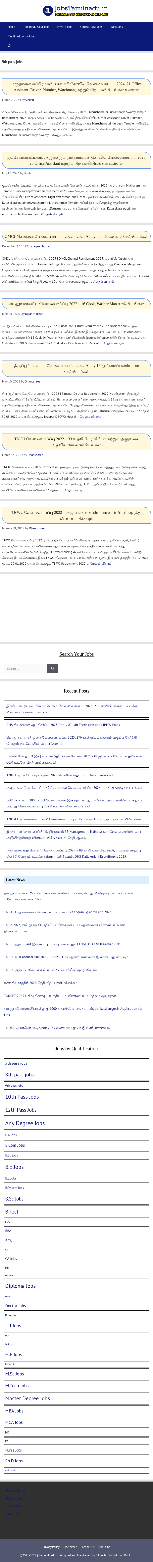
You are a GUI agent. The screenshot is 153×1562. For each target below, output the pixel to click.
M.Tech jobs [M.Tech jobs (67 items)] (17, 1385)
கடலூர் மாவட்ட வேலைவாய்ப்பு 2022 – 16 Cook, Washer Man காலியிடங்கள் (76, 304)
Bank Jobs (117, 27)
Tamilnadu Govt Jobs (36, 27)
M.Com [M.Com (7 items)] (9, 1344)
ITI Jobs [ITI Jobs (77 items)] (13, 1325)
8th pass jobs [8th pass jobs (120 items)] (19, 1074)
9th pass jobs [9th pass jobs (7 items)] (14, 1085)
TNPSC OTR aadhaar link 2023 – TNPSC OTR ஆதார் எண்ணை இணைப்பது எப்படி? (66, 957)
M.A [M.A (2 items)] (7, 1335)
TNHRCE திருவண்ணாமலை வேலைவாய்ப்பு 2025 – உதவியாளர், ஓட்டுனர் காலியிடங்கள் (74, 819)
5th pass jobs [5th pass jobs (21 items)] (16, 1063)
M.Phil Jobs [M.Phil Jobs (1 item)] (10, 1364)
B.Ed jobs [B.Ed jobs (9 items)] (11, 1155)
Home (11, 27)
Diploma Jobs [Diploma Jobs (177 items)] (20, 1285)
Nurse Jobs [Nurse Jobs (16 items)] (13, 1450)
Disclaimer (13, 1498)
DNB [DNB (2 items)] (7, 1296)
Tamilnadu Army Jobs (21, 36)
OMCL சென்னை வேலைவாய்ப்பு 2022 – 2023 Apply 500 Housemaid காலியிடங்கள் (76, 236)
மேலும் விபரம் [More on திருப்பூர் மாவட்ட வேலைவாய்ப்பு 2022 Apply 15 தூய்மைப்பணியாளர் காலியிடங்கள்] (90, 417)
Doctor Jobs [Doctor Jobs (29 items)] (15, 1305)
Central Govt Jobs (91, 27)
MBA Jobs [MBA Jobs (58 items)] (14, 1411)
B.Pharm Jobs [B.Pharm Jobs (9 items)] (14, 1188)
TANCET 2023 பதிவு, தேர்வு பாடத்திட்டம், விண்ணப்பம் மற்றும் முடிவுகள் (60, 996)
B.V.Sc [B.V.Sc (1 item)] (7, 1222)
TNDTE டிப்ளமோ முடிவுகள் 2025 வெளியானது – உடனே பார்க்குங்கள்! (60, 775)
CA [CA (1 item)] (6, 1249)
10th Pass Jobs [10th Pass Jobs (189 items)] (22, 1096)
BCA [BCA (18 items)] (8, 1240)
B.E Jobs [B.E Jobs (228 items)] (14, 1166)
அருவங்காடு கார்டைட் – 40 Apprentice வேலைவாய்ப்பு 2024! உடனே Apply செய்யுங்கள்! (74, 787)
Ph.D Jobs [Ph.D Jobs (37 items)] (14, 1461)
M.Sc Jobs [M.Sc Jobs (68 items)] (14, 1374)
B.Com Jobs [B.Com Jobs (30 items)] (15, 1145)
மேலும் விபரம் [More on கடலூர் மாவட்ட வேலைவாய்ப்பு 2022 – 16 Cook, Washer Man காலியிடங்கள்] (113, 343)
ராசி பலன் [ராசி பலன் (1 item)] (10, 1470)
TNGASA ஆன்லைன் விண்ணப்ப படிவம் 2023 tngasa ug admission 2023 (57, 912)
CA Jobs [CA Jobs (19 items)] (11, 1258)
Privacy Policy (16, 1490)
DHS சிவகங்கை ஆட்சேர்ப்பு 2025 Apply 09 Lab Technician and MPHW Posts (63, 725)
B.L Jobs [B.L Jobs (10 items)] (11, 1178)
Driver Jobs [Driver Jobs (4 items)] (12, 1315)
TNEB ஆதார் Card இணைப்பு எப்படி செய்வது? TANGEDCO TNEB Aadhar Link (62, 944)
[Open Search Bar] (9, 46)
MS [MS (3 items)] (7, 1441)
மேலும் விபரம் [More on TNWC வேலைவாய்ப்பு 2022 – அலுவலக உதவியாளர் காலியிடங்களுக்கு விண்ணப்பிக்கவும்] (101, 563)
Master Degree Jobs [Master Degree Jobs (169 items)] (27, 1398)
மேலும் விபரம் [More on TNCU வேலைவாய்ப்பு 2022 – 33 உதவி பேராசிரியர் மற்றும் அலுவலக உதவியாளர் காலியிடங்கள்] (74, 490)
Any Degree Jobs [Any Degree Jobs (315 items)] (25, 1123)
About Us (13, 1514)
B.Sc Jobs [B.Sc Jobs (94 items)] (14, 1199)
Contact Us (14, 1506)
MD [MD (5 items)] (7, 1432)
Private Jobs (64, 27)
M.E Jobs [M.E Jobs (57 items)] (13, 1354)
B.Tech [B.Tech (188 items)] (12, 1211)
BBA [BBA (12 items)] (8, 1230)
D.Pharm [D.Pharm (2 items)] (9, 1275)
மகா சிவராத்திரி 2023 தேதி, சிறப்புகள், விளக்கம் (40, 983)
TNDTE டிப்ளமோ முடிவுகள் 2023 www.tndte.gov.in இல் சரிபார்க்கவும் (57, 1028)
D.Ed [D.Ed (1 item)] (7, 1267)
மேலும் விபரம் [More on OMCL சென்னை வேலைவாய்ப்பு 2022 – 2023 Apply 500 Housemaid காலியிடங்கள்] (103, 281)
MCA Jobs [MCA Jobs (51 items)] (14, 1422)
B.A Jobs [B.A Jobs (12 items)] (11, 1135)
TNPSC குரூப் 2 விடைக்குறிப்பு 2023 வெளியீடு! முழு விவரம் (50, 970)
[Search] (52, 668)
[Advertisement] (76, 608)
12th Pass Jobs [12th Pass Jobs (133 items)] (20, 1109)
